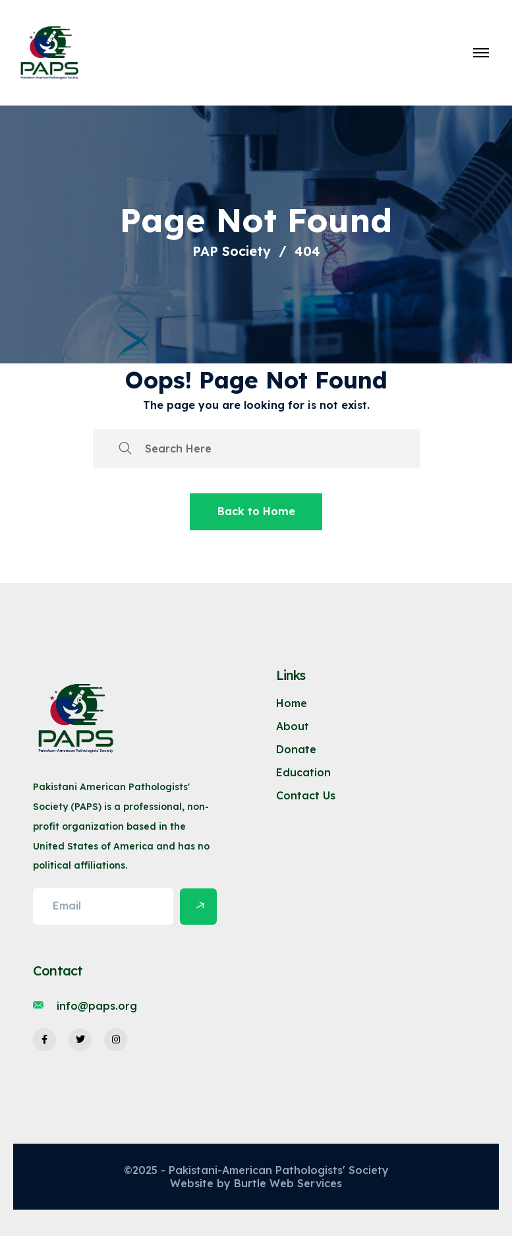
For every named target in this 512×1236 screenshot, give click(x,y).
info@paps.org (97, 1005)
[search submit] (125, 448)
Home (291, 703)
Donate (296, 749)
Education (303, 772)
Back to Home (256, 511)
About (292, 726)
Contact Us (305, 795)
